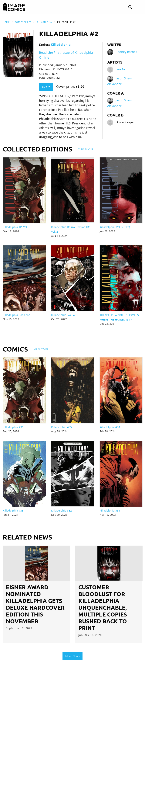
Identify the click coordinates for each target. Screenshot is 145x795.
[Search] (130, 7)
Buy (46, 87)
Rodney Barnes (126, 52)
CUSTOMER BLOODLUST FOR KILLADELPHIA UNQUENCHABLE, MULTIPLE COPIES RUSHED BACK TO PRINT (102, 607)
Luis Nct (121, 69)
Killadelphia (44, 22)
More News (72, 656)
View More (85, 148)
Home (6, 22)
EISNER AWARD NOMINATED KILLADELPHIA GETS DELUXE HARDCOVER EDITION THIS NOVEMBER (35, 604)
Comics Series (23, 22)
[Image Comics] (14, 7)
